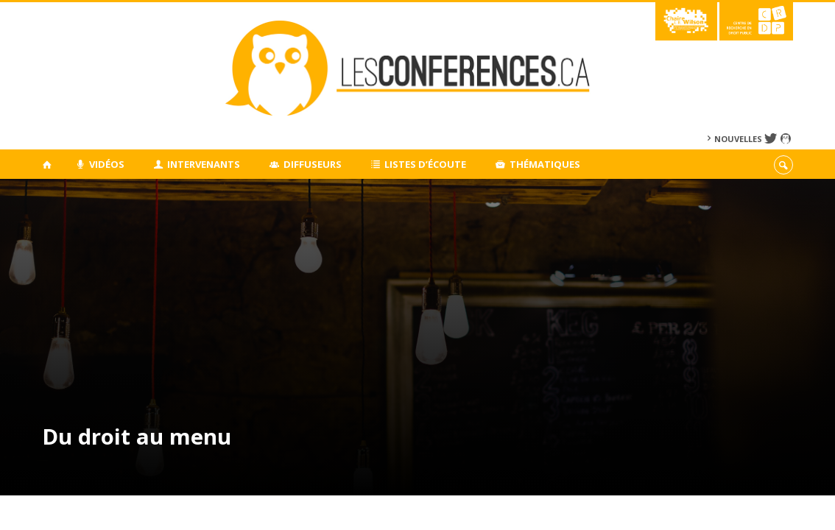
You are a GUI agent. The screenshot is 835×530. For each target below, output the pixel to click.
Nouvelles (738, 138)
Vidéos (99, 164)
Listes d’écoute (419, 164)
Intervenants (197, 164)
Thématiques (538, 164)
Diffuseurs (305, 164)
